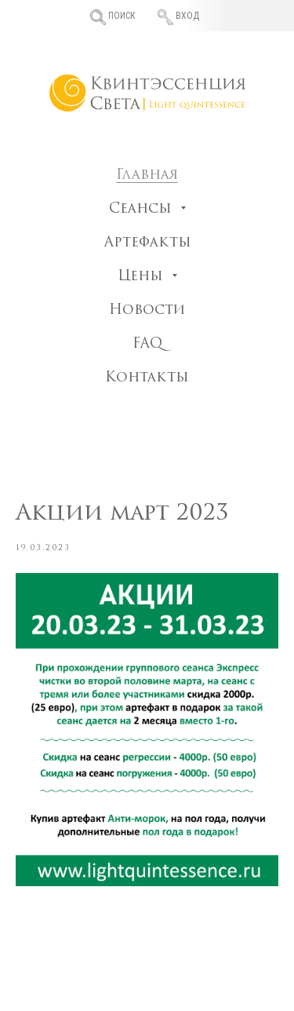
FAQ (147, 344)
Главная (147, 175)
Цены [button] (143, 276)
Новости (147, 310)
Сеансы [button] (142, 209)
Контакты (147, 377)
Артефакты (147, 242)
